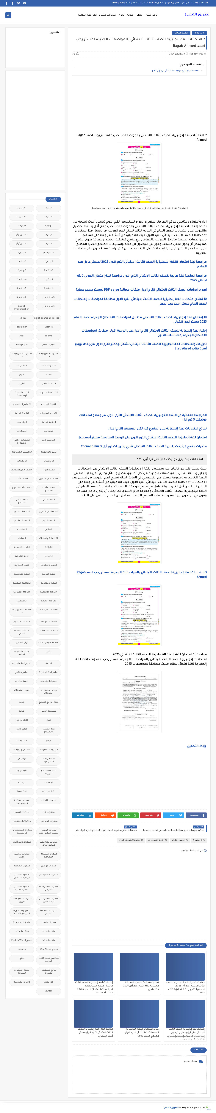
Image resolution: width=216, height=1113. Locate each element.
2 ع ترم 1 (22, 253)
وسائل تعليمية (22, 982)
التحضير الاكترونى (49, 393)
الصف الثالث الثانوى (22, 488)
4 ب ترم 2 (48, 288)
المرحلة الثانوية (49, 601)
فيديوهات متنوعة (49, 750)
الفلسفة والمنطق (48, 538)
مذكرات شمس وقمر (22, 855)
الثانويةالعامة (49, 422)
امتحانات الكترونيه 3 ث (22, 611)
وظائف (48, 991)
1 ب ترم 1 (48, 208)
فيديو (48, 741)
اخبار (22, 336)
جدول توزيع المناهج (49, 702)
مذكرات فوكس (48, 866)
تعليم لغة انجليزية (49, 672)
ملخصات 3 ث (49, 940)
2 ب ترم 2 (48, 235)
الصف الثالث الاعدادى (48, 489)
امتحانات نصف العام (131, 840)
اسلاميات (22, 366)
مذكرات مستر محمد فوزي (21, 900)
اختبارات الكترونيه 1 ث (22, 355)
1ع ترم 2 (22, 226)
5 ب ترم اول (49, 297)
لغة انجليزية (48, 792)
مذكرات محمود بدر (48, 875)
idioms (48, 336)
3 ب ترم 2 (48, 270)
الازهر (21, 375)
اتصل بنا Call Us (155, 3)
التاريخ (22, 384)
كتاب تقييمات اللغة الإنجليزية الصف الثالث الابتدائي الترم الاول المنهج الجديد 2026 (142, 1033)
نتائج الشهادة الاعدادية (49, 972)
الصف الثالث (181, 33)
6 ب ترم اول (49, 306)
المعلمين (22, 601)
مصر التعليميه (49, 923)
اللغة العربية (49, 574)
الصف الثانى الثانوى (49, 512)
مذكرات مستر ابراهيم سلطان (22, 876)
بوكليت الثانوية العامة (21, 653)
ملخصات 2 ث (22, 931)
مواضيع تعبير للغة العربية (49, 960)
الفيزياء (22, 538)
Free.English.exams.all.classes (47, 318)
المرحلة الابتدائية (48, 592)
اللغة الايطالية (21, 565)
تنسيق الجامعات (48, 681)
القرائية (49, 547)
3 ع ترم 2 (22, 270)
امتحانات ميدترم (107, 15)
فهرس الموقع (172, 3)
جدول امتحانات (21, 690)
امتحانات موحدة (48, 622)
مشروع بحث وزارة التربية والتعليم (22, 912)
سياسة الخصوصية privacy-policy (128, 3)
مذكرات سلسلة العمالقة (48, 855)
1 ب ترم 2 (21, 208)
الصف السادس (22, 521)
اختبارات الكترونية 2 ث (49, 355)
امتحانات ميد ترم (21, 622)
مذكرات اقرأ (49, 812)
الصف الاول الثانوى (48, 479)
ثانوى (121, 15)
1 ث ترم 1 (48, 217)
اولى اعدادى (22, 643)
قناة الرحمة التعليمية (49, 760)
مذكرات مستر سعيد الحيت (22, 888)
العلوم (48, 529)
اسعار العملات (49, 366)
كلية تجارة (22, 771)
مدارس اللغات (48, 800)
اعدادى (130, 15)
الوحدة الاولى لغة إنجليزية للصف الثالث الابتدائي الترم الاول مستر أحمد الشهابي (95, 1033)
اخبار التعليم (48, 345)
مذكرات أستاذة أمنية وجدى (21, 802)
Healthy (22, 318)
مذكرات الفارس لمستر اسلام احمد (48, 832)
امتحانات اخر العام (49, 610)
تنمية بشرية (21, 681)
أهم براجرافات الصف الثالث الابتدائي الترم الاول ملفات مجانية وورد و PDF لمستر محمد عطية (141, 290)
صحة (22, 711)
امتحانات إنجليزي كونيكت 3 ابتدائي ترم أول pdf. (175, 71)
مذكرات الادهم (22, 812)
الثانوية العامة (22, 413)
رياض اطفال (151, 15)
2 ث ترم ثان (48, 253)
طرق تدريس (21, 720)
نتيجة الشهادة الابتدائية (21, 972)
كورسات (49, 783)
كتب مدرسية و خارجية (48, 772)
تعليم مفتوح (22, 672)
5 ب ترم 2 (21, 288)
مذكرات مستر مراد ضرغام (48, 912)
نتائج (21, 958)
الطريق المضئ (198, 15)
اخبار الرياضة (21, 345)
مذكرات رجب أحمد (22, 842)
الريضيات (22, 461)
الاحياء (49, 375)
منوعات (22, 949)
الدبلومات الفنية (48, 452)
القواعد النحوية (22, 547)
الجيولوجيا (22, 431)
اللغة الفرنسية (22, 574)
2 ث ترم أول (22, 244)
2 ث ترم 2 (48, 244)
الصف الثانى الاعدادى (22, 501)
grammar (22, 327)
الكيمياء (49, 556)
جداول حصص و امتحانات (49, 692)
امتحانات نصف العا (49, 631)
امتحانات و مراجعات (48, 643)
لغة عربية (22, 792)
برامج (48, 652)
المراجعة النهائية (87, 15)
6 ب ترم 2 (21, 297)
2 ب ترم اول (22, 235)
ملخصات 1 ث (49, 931)
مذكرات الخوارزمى (49, 821)
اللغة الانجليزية (157, 840)
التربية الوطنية (48, 404)
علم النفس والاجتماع (49, 730)
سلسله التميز (48, 711)
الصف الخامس (22, 512)
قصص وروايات (22, 750)
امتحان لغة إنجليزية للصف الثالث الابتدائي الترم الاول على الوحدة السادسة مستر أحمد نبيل (142, 438)
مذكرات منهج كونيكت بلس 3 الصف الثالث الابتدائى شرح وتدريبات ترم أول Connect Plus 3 (144, 446)
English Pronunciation (21, 308)
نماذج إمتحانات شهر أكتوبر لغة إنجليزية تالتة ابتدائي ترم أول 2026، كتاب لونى (141, 986)
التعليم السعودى (22, 404)
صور (48, 720)
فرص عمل (21, 729)
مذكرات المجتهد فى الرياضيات (22, 832)
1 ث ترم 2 (21, 217)
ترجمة (49, 663)
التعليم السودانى (48, 413)
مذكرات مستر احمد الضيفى (49, 888)
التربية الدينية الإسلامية (22, 394)
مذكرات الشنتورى (22, 821)
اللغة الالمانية (22, 556)
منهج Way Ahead (49, 949)
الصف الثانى (49, 500)
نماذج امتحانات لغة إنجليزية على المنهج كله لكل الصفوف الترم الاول (157, 429)
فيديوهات (22, 741)
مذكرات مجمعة (22, 866)
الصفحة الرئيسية (199, 3)
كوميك (21, 783)
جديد (21, 702)
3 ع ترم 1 (49, 279)
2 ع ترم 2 (49, 262)
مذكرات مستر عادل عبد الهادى (49, 900)
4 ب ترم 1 (21, 279)
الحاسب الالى (48, 440)
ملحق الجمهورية (22, 923)
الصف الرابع (49, 521)
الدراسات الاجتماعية (22, 452)
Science (49, 327)
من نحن (185, 3)
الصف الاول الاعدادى (21, 470)
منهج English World (21, 940)
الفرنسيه (22, 529)
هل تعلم (48, 982)
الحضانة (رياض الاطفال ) (22, 442)
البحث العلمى (49, 384)
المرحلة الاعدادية (21, 592)
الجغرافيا (49, 431)
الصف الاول (49, 470)
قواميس (21, 759)
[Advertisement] (139, 104)
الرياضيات (49, 461)
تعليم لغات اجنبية (21, 663)
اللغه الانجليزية (49, 583)
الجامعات (22, 422)
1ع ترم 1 (48, 226)
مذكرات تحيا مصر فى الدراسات (49, 844)
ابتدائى (139, 15)
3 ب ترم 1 (199, 33)
